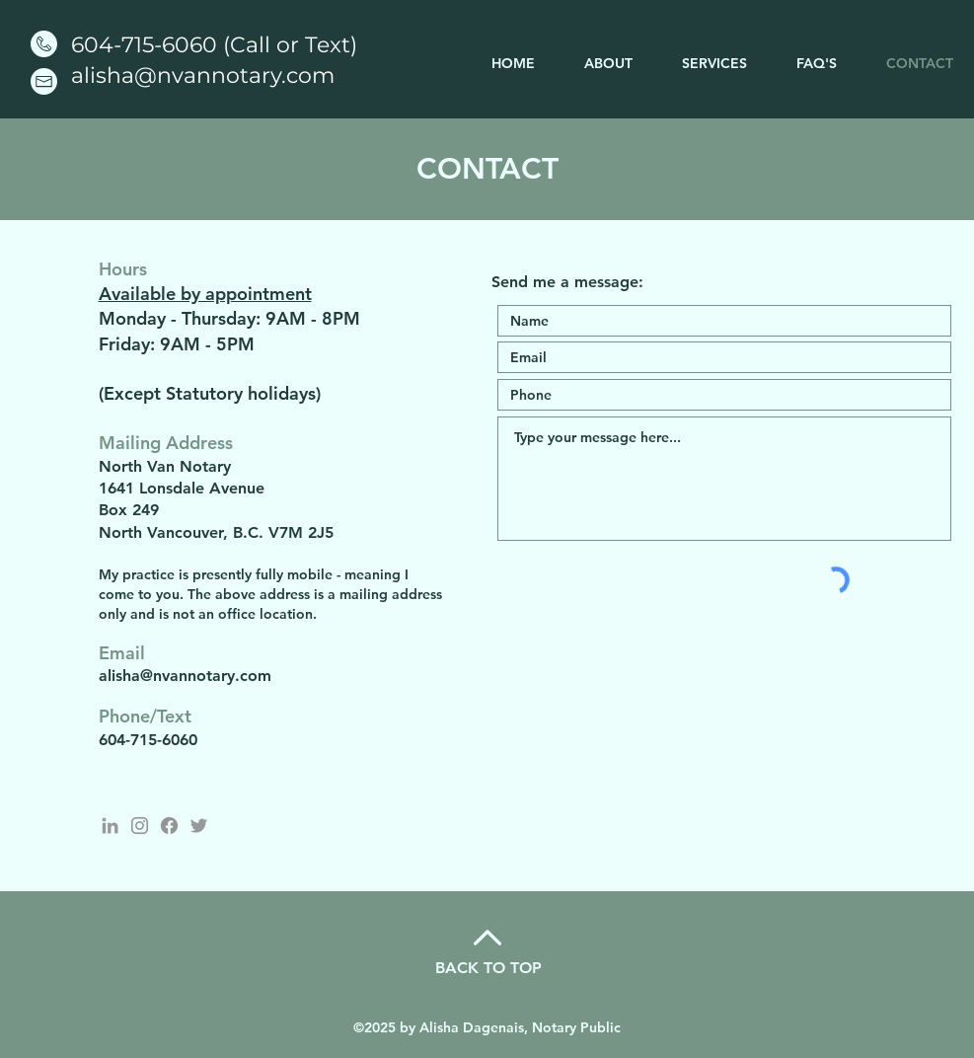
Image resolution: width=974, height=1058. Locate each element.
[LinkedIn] (110, 825)
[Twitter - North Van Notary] (198, 825)
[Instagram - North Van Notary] (139, 825)
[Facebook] (169, 825)
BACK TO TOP (488, 967)
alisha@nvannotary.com (203, 75)
